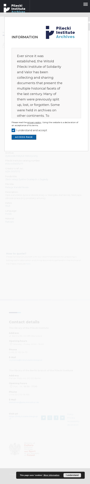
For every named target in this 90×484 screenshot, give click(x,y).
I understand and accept (31, 130)
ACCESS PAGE (24, 137)
